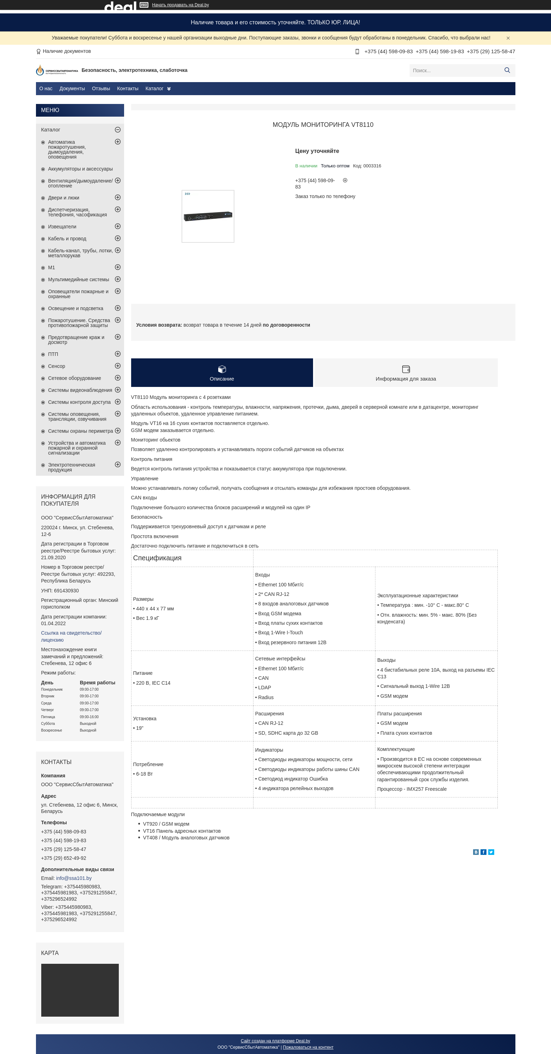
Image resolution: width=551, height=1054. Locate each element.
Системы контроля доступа (79, 402)
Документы (72, 88)
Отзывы (101, 88)
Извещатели (62, 226)
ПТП (53, 354)
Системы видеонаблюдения (80, 390)
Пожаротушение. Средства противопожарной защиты (79, 323)
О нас (46, 88)
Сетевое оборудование (74, 378)
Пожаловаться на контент (308, 1047)
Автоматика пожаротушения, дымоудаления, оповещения (67, 149)
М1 (51, 267)
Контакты (127, 88)
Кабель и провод (67, 238)
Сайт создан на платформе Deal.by (275, 1040)
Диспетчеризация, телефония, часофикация (77, 212)
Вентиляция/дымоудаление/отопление (80, 183)
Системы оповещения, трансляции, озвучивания (77, 416)
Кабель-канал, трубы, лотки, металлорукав (80, 253)
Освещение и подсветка (76, 308)
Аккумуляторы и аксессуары (80, 169)
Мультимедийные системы (78, 279)
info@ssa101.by (74, 878)
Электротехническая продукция (72, 467)
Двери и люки (63, 198)
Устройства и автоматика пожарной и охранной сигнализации (77, 448)
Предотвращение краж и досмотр (76, 339)
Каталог (155, 88)
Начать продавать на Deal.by (180, 4)
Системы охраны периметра (80, 431)
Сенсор (56, 366)
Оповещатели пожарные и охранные (78, 294)
